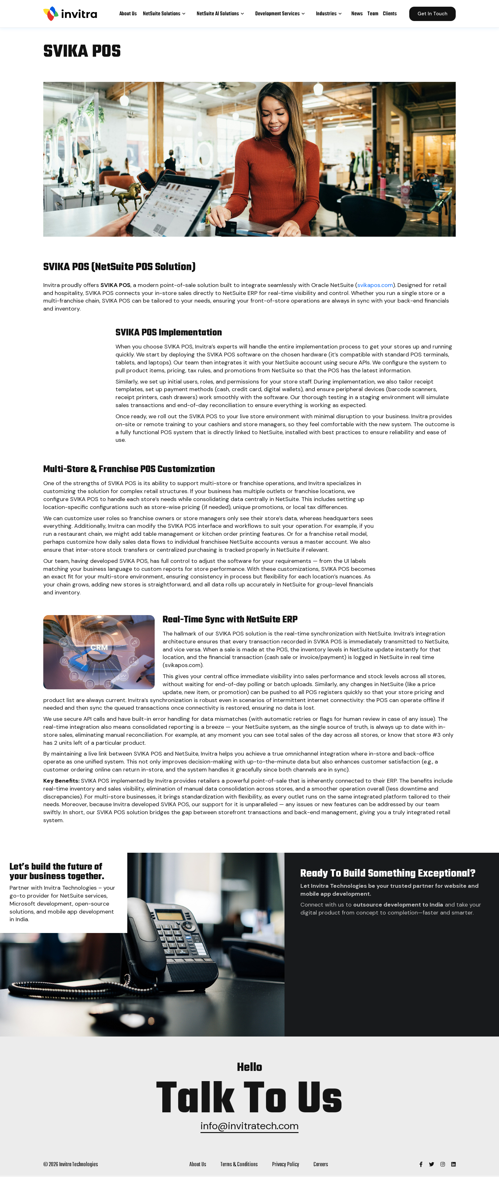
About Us (128, 13)
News (357, 13)
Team (372, 13)
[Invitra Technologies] (420, 1165)
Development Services (281, 13)
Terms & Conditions (238, 1166)
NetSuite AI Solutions (222, 13)
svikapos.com (375, 285)
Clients (390, 13)
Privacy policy (285, 1166)
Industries (330, 13)
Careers (320, 1166)
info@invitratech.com (249, 1127)
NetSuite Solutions (166, 13)
